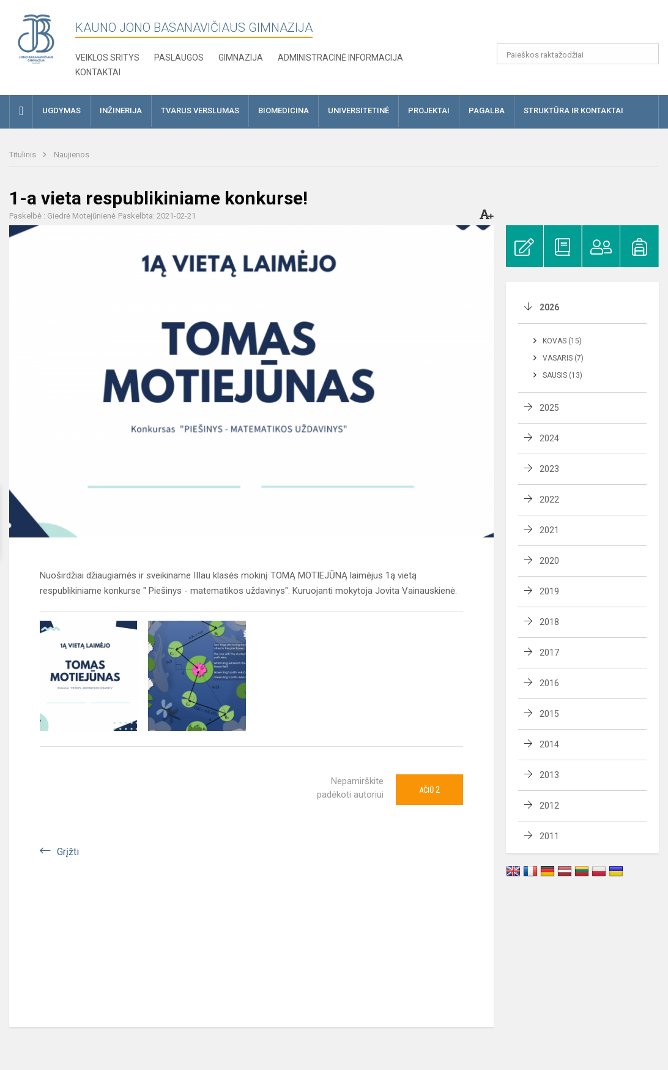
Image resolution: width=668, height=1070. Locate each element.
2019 (549, 591)
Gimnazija (240, 57)
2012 (549, 805)
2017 (549, 652)
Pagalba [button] (487, 110)
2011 (549, 836)
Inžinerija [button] (121, 110)
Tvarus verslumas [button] (200, 110)
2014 (549, 744)
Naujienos (71, 154)
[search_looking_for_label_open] (645, 54)
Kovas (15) (562, 341)
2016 (549, 683)
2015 (549, 714)
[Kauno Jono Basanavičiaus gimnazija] (36, 38)
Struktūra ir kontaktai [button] (573, 110)
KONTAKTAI (98, 72)
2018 (549, 622)
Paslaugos (179, 57)
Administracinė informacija (340, 57)
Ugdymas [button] (61, 110)
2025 (549, 408)
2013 (549, 775)
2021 (549, 530)
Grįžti (68, 852)
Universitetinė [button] (358, 110)
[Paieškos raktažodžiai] (578, 53)
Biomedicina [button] (283, 110)
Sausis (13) (562, 375)
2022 (549, 499)
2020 (549, 561)
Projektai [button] (429, 110)
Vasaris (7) (563, 358)
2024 (549, 438)
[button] (575, 25)
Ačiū (429, 789)
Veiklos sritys (107, 57)
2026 (549, 307)
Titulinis (23, 154)
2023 (549, 469)
